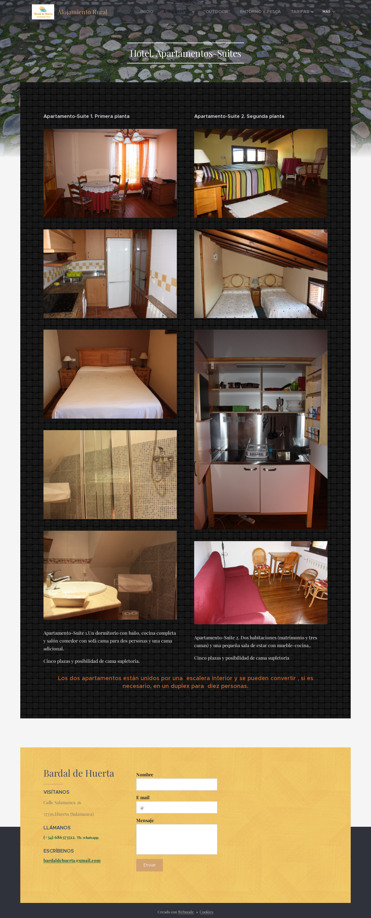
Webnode (186, 911)
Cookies (206, 911)
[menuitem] (164, 12)
